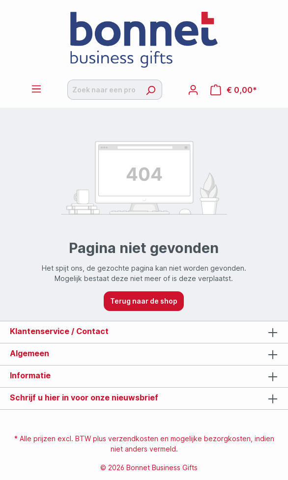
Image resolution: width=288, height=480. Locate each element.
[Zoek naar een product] (103, 90)
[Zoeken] (150, 90)
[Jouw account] (193, 90)
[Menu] (36, 89)
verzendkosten (133, 438)
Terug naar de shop (143, 301)
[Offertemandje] (233, 90)
